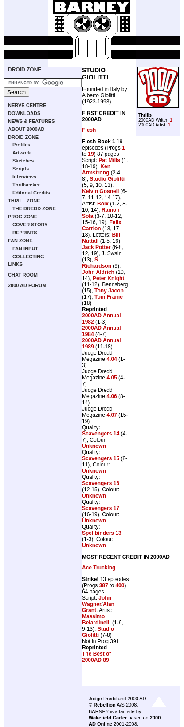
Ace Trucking (98, 568)
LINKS (15, 264)
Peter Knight (108, 278)
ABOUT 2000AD (26, 129)
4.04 (111, 359)
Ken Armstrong (96, 169)
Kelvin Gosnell (100, 191)
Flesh (89, 130)
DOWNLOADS (24, 113)
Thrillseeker (26, 184)
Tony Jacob (109, 291)
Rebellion (105, 704)
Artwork (21, 152)
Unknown (94, 446)
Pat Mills (109, 160)
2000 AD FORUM (27, 285)
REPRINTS (24, 232)
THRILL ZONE (24, 200)
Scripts (20, 168)
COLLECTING (28, 256)
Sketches (23, 160)
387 (103, 585)
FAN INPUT (25, 248)
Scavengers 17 (100, 508)
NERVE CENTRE (27, 105)
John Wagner (96, 601)
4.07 (111, 415)
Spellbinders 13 (101, 533)
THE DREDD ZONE (34, 208)
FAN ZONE (20, 240)
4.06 (111, 396)
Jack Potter (96, 247)
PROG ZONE (22, 216)
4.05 (111, 378)
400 (119, 585)
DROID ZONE (24, 70)
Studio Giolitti (107, 179)
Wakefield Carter (108, 717)
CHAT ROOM (23, 274)
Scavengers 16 (100, 483)
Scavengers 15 (100, 458)
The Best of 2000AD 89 (96, 657)
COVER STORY (29, 224)
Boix (103, 204)
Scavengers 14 (100, 434)
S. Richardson (96, 263)
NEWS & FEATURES (31, 121)
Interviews (24, 176)
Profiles (21, 144)
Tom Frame (108, 297)
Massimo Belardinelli (96, 619)
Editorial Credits (31, 192)
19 (91, 154)
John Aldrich (98, 272)
